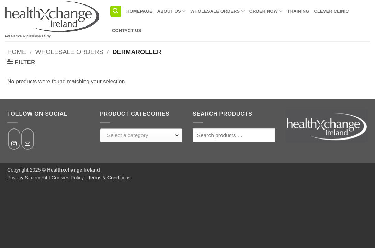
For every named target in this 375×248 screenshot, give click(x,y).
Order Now (266, 11)
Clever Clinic (331, 11)
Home (16, 51)
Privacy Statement (27, 177)
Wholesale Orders (217, 11)
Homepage (139, 11)
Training (298, 11)
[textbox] (139, 135)
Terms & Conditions (109, 177)
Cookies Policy (68, 177)
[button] (115, 11)
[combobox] (141, 135)
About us (171, 11)
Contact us (126, 30)
